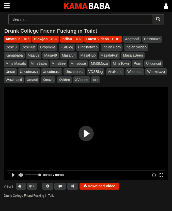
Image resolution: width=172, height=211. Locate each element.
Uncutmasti (51, 72)
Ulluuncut (153, 63)
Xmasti (32, 80)
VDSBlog (95, 72)
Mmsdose (78, 63)
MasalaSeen (133, 55)
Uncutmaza (74, 72)
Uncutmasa (29, 72)
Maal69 (33, 55)
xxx (95, 80)
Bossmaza (152, 39)
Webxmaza (156, 72)
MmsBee (59, 63)
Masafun (68, 55)
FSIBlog (66, 47)
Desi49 (11, 47)
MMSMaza (99, 63)
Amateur (18, 39)
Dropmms (48, 47)
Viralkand (115, 72)
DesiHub (28, 47)
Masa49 (50, 55)
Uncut (10, 72)
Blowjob (45, 39)
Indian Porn (112, 47)
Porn (137, 63)
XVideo (64, 80)
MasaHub (88, 55)
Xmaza (48, 80)
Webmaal (134, 72)
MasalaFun (109, 55)
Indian (71, 39)
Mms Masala (16, 63)
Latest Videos (103, 39)
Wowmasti (14, 80)
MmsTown (121, 63)
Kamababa (14, 55)
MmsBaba (39, 63)
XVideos (81, 80)
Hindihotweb (88, 47)
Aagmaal (132, 39)
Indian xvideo (136, 47)
